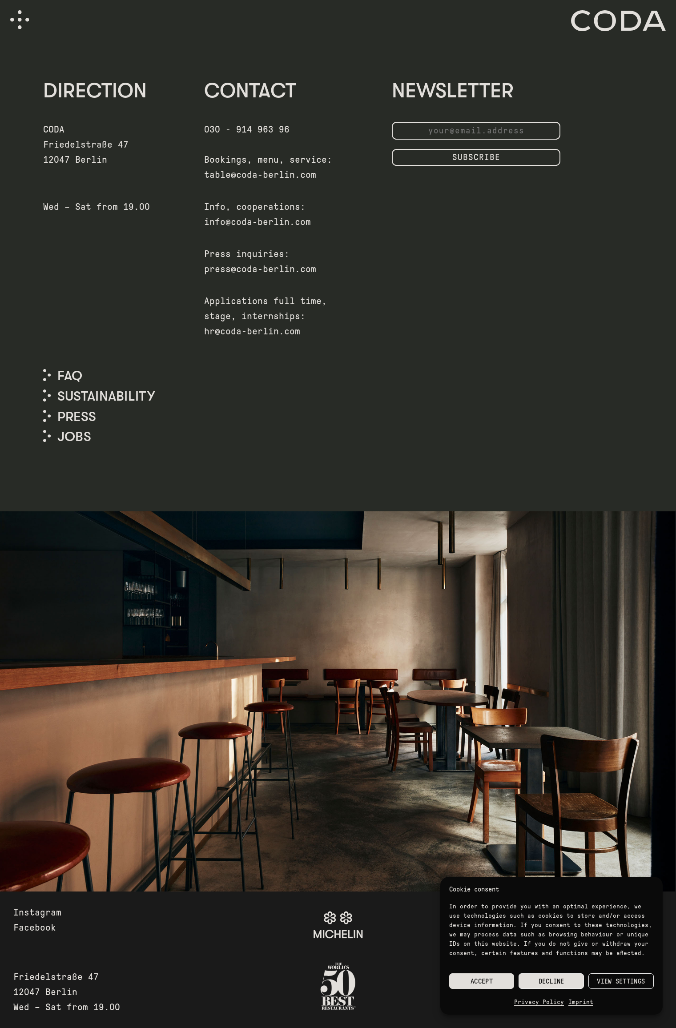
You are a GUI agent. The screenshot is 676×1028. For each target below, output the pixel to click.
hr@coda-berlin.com (252, 331)
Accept (482, 981)
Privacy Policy (539, 1002)
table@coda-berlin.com (260, 174)
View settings (621, 981)
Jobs (74, 436)
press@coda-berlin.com (260, 269)
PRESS (77, 416)
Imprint (580, 1002)
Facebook (34, 927)
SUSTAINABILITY (106, 396)
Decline (551, 981)
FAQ (70, 375)
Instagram (37, 912)
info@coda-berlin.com (257, 222)
